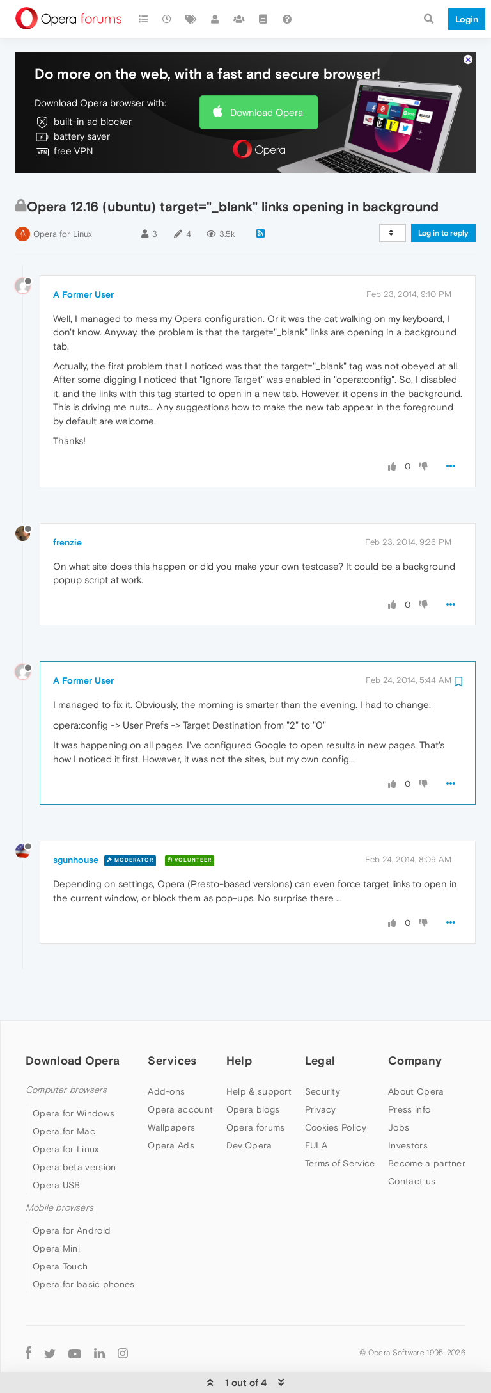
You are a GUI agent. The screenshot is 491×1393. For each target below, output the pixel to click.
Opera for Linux (62, 195)
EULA (316, 1107)
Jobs (398, 1089)
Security (322, 1054)
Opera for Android (72, 1192)
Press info (409, 1072)
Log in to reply (443, 194)
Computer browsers (66, 1052)
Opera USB (57, 1146)
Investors (408, 1107)
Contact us (411, 1143)
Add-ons (166, 1054)
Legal (320, 1022)
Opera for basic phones (84, 1246)
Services (172, 1022)
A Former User (83, 256)
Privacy (320, 1072)
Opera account (180, 1072)
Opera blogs (252, 1072)
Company (415, 1022)
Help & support (259, 1054)
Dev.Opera (249, 1107)
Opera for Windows (73, 1075)
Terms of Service (340, 1125)
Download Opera (266, 73)
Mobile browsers (59, 1169)
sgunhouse (75, 821)
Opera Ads (171, 1107)
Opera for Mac (64, 1093)
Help (239, 1022)
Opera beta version (74, 1128)
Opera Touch (60, 1228)
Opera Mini (56, 1210)
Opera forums (255, 1089)
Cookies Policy (335, 1089)
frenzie (67, 504)
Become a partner (426, 1125)
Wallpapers (171, 1089)
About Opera (416, 1054)
